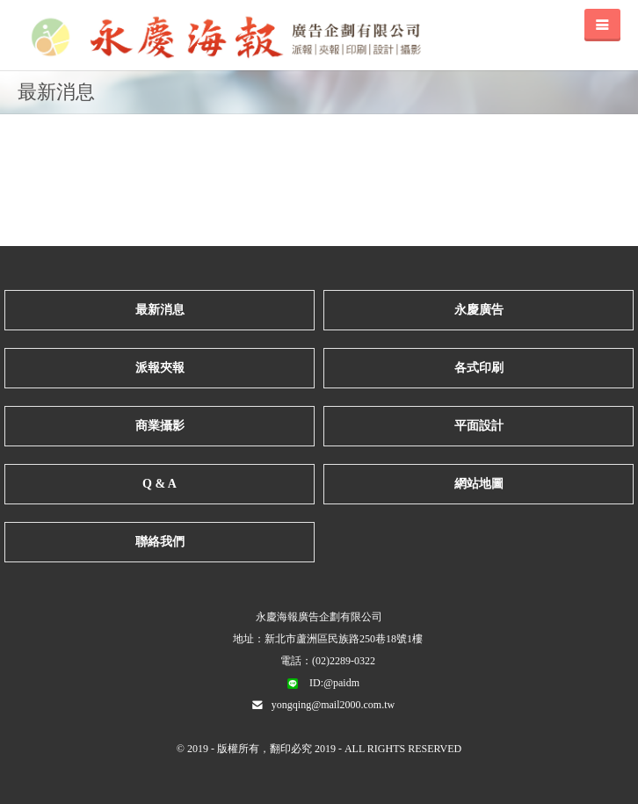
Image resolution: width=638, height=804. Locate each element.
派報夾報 (160, 367)
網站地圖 (479, 483)
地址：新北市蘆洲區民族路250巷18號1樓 (328, 639)
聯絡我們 (160, 541)
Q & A (159, 483)
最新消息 (160, 309)
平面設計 (479, 425)
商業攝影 (160, 425)
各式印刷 (479, 367)
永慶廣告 (479, 309)
